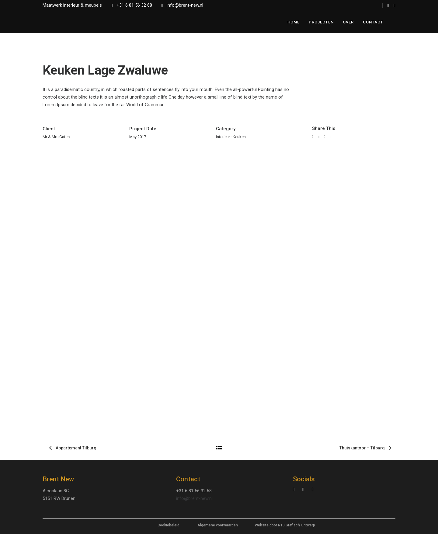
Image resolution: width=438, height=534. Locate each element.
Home (293, 22)
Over (348, 22)
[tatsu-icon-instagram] (394, 5)
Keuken (239, 136)
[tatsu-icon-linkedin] (304, 489)
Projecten (321, 22)
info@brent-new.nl (185, 5)
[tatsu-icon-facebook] (388, 5)
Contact (373, 22)
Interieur (223, 136)
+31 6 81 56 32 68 (134, 5)
